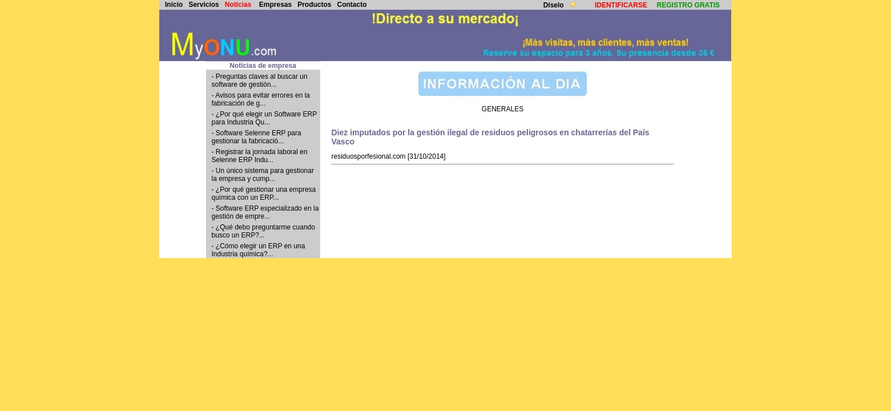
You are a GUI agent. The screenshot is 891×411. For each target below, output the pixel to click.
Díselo (554, 5)
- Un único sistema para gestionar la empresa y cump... (263, 175)
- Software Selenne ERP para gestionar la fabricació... (256, 137)
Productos (314, 5)
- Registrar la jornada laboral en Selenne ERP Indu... (260, 156)
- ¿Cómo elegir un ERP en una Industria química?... (258, 250)
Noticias (238, 5)
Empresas (275, 5)
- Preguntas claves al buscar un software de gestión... (260, 80)
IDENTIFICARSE (621, 5)
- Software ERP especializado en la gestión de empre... (265, 212)
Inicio (174, 5)
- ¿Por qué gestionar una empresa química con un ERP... (264, 194)
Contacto (352, 5)
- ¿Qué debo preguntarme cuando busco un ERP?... (263, 231)
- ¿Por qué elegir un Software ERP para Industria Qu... (264, 118)
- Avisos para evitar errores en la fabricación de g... (261, 99)
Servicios (203, 5)
